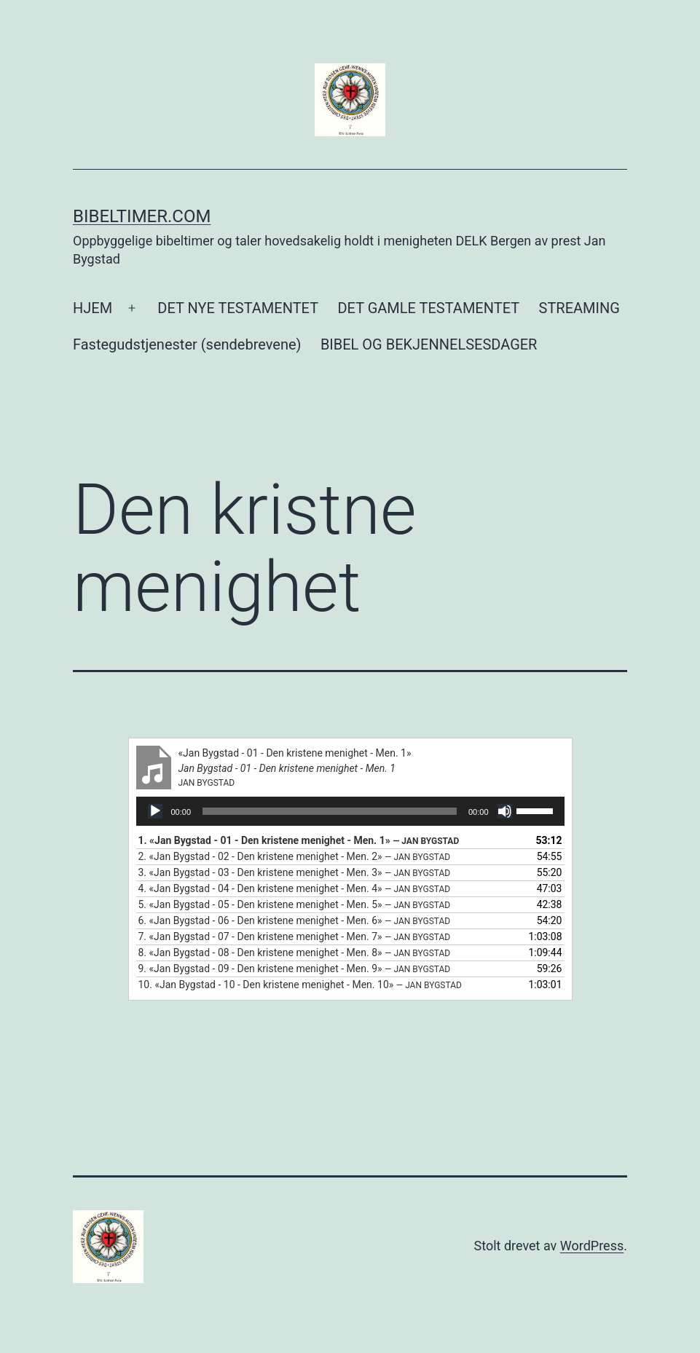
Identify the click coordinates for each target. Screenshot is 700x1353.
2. (294, 856)
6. (294, 920)
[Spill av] (155, 811)
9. (294, 968)
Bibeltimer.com (142, 216)
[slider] (329, 811)
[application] (350, 811)
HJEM (92, 308)
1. (299, 840)
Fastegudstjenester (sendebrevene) (187, 344)
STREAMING (579, 308)
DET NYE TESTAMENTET (237, 308)
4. (294, 888)
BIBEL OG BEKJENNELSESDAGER (429, 344)
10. (300, 984)
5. (294, 904)
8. (294, 952)
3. (294, 872)
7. (294, 936)
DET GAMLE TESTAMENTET (428, 308)
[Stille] (505, 811)
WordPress (592, 1245)
